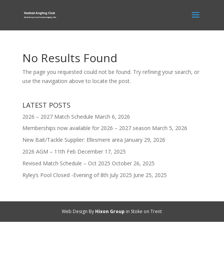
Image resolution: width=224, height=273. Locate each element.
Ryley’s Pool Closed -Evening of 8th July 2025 (77, 175)
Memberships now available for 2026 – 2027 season (86, 128)
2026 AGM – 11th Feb (49, 151)
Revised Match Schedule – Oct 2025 (66, 163)
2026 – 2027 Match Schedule (57, 116)
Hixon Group (110, 211)
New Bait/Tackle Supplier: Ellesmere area (72, 139)
